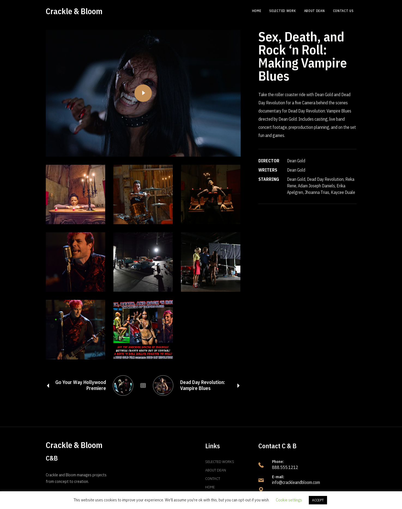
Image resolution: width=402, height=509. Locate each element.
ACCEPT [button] (318, 500)
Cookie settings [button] (289, 499)
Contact (212, 478)
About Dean (215, 470)
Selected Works (219, 461)
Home (210, 486)
